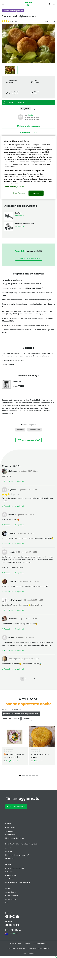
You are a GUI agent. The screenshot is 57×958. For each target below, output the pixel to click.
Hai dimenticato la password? (17, 855)
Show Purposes (19, 193)
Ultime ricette (10, 835)
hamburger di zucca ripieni (40, 755)
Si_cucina (12, 490)
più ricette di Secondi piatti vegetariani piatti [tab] (21, 713)
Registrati (9, 851)
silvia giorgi (12, 471)
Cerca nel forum (11, 896)
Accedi (8, 848)
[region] (28, 167)
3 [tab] (27, 775)
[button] (2, 3)
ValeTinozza (13, 581)
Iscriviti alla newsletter (16, 806)
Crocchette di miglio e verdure (19, 16)
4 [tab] (30, 775)
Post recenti (10, 858)
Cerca (7, 888)
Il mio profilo (21, 844)
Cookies (31, 953)
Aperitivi (20, 430)
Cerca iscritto (10, 899)
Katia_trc (12, 533)
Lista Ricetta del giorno (14, 838)
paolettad (12, 552)
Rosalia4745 (39, 761)
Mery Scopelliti (12, 761)
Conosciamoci (11, 875)
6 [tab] (37, 775)
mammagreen (14, 659)
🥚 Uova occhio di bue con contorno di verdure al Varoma (14, 756)
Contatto (27, 943)
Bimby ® (8, 872)
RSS (6, 903)
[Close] (52, 138)
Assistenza (9, 879)
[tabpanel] (28, 752)
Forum (8, 864)
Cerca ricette (10, 827)
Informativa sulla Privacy (16, 948)
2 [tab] (23, 775)
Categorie (9, 831)
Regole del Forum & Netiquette (17, 882)
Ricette (8, 823)
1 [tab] (20, 775)
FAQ (24, 953)
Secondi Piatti (34, 430)
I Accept (36, 193)
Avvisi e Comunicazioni (14, 868)
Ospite (30, 115)
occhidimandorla (15, 600)
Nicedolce (12, 619)
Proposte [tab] (26, 719)
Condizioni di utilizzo (40, 943)
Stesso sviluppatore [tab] (11, 719)
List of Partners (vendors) (14, 187)
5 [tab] (33, 775)
